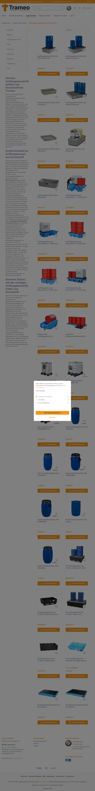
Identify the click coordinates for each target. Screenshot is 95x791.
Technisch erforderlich (40, 391)
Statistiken (36, 394)
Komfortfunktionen (39, 397)
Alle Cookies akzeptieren (47, 407)
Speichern (47, 412)
